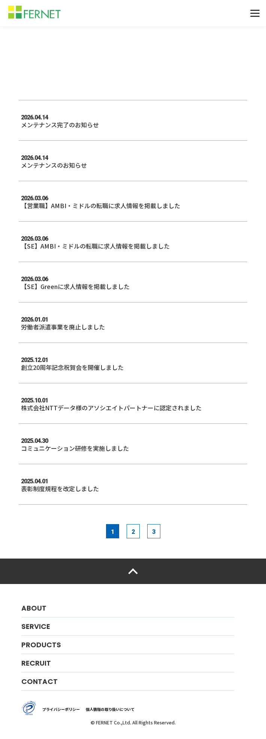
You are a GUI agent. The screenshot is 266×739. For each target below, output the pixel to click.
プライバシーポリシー (61, 709)
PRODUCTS (41, 645)
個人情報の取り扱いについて (110, 709)
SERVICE (35, 626)
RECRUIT (36, 663)
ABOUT (33, 608)
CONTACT (39, 681)
